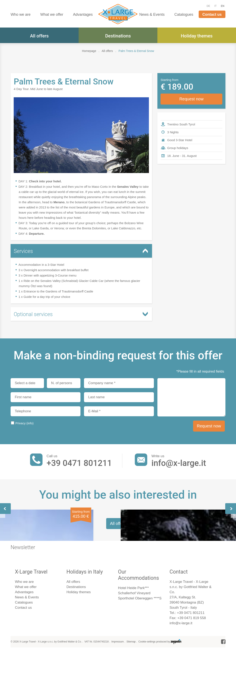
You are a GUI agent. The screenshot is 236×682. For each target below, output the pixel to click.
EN (222, 6)
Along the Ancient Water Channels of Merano (114, 558)
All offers (39, 35)
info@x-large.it (178, 463)
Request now (191, 99)
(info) (30, 423)
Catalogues (183, 14)
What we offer (51, 14)
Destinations (118, 35)
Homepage (89, 51)
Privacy (24, 423)
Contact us (212, 14)
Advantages (83, 14)
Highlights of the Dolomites (179, 558)
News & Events (152, 14)
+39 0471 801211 (79, 463)
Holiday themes (197, 35)
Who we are (20, 14)
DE (208, 6)
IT (215, 6)
